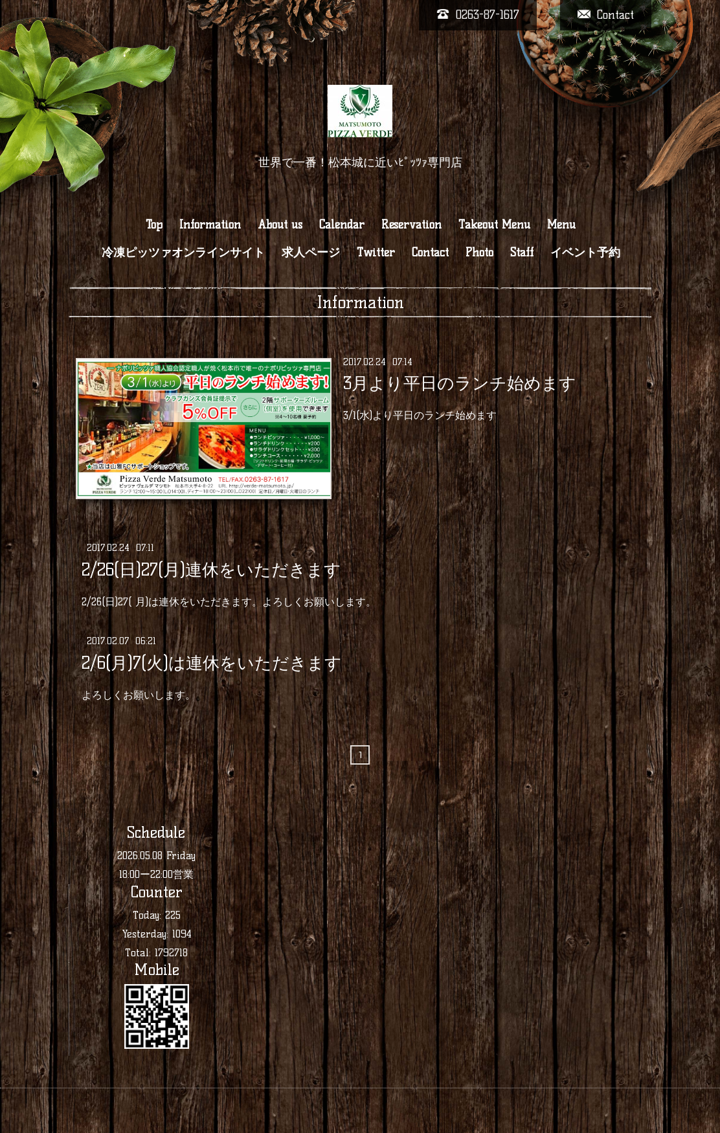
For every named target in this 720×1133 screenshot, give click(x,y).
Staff (522, 252)
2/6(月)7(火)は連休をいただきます (212, 662)
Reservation (411, 225)
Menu (561, 225)
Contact (430, 252)
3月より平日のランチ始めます (459, 383)
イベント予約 (585, 252)
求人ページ (311, 252)
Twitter (376, 252)
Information (210, 225)
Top (154, 225)
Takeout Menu (494, 225)
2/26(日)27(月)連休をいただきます (211, 569)
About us (280, 225)
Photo (479, 252)
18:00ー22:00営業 (156, 874)
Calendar (342, 225)
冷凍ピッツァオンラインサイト (183, 252)
